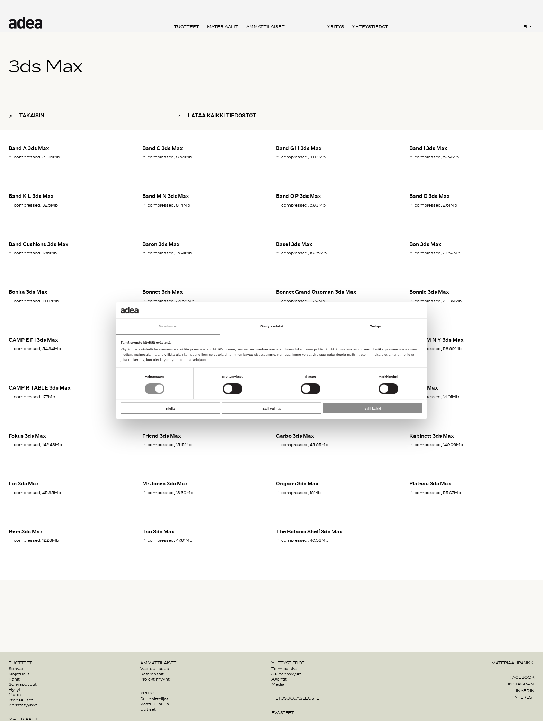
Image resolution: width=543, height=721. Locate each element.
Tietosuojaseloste (295, 698)
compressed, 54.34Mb (37, 349)
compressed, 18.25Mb (304, 253)
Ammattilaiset (265, 27)
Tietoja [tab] (375, 326)
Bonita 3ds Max (28, 292)
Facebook (522, 677)
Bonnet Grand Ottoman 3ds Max (316, 292)
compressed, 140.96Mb (439, 444)
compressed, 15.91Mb (170, 253)
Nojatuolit (19, 674)
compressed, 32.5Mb (36, 205)
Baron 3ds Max (161, 244)
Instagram (521, 684)
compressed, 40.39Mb (438, 301)
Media (278, 684)
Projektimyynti (155, 679)
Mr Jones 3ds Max (165, 483)
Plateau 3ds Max (430, 483)
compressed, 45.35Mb (37, 493)
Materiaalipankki (512, 663)
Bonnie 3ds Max (429, 292)
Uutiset (148, 709)
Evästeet (283, 713)
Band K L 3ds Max (31, 196)
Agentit (279, 679)
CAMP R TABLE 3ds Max (40, 388)
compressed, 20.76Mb (37, 157)
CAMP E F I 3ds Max (33, 340)
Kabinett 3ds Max (431, 436)
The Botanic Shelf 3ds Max (309, 532)
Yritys (335, 27)
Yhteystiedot (370, 27)
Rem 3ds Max (26, 532)
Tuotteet (186, 27)
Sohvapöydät (23, 684)
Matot (15, 695)
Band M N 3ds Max (165, 196)
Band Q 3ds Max (429, 196)
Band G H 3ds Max (299, 148)
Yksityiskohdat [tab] (271, 326)
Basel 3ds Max (294, 244)
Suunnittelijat (154, 699)
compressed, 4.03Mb (303, 157)
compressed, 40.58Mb (304, 540)
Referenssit (152, 674)
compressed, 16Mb (301, 493)
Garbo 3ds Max (295, 436)
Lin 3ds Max (24, 483)
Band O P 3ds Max (298, 196)
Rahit (14, 679)
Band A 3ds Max (29, 148)
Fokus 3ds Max (27, 436)
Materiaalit (222, 27)
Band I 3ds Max (428, 148)
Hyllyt (15, 689)
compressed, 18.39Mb (170, 493)
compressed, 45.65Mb (304, 444)
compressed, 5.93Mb (303, 205)
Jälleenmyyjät (286, 674)
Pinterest (522, 697)
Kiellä (170, 408)
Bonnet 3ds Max (162, 292)
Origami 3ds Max (297, 483)
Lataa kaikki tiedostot (222, 115)
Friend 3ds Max (161, 436)
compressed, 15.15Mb (170, 444)
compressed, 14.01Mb (437, 397)
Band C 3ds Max (162, 148)
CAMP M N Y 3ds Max (436, 340)
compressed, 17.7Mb (34, 397)
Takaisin (31, 115)
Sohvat (16, 669)
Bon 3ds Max (425, 244)
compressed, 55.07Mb (438, 493)
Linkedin (523, 690)
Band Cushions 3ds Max (39, 244)
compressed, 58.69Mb (438, 349)
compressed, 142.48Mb (38, 444)
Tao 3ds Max (158, 532)
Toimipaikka (284, 669)
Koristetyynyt (23, 705)
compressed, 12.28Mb (36, 540)
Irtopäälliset (21, 700)
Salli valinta (271, 408)
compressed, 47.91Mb (170, 540)
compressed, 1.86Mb (35, 253)
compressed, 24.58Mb (171, 301)
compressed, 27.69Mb (437, 253)
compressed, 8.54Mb (170, 157)
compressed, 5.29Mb (437, 157)
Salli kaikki (372, 408)
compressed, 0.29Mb (303, 301)
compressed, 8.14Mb (169, 205)
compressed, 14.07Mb (36, 301)
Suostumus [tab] (168, 326)
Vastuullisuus (154, 669)
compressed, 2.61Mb (436, 205)
